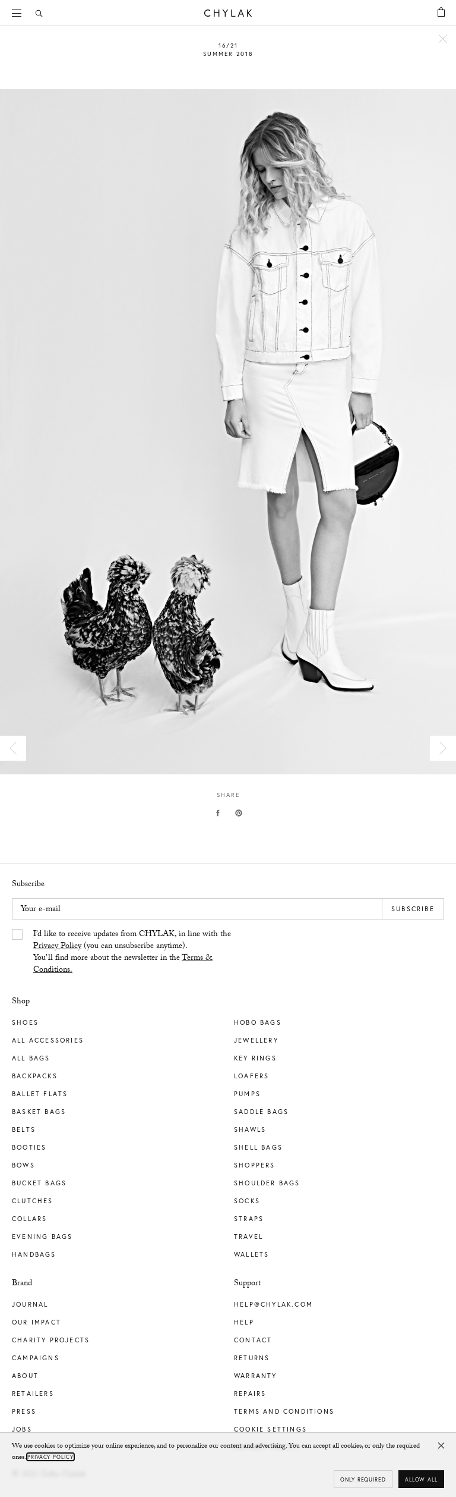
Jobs (22, 1429)
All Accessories (48, 1040)
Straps (249, 1218)
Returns (252, 1358)
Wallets (251, 1254)
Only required (363, 1479)
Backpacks (35, 1076)
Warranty (255, 1376)
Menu (21, 12)
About (25, 1376)
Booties (29, 1147)
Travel (248, 1236)
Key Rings (255, 1058)
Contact (253, 1340)
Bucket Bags (39, 1183)
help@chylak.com (273, 1304)
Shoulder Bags (267, 1183)
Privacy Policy (57, 947)
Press (24, 1411)
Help (244, 1322)
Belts (24, 1129)
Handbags (34, 1254)
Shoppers (255, 1165)
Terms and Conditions (284, 1411)
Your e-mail (41, 910)
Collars (29, 1218)
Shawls (250, 1129)
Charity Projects (51, 1340)
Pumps (247, 1094)
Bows (23, 1165)
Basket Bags (39, 1111)
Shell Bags (258, 1147)
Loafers (251, 1076)
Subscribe (413, 909)
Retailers (33, 1393)
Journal (30, 1304)
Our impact (36, 1322)
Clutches (32, 1201)
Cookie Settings (270, 1429)
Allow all (421, 1479)
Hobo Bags (257, 1022)
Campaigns (35, 1358)
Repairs (250, 1393)
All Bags (31, 1058)
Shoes (25, 1022)
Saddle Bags (261, 1111)
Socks (247, 1201)
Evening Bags (42, 1236)
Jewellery (256, 1040)
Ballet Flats (40, 1094)
